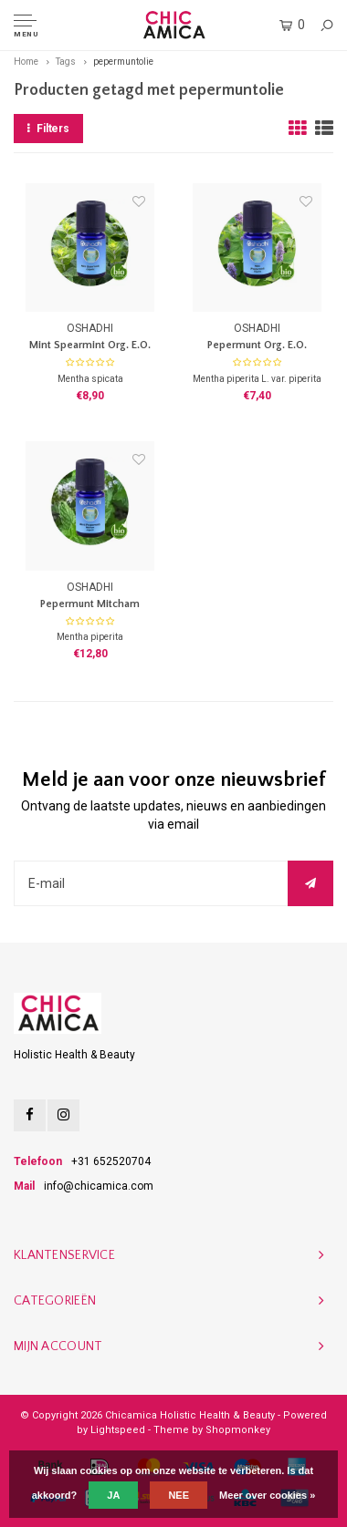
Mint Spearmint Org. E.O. (90, 345)
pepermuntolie (123, 62)
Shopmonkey (237, 1430)
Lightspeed (117, 1430)
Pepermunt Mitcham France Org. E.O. (90, 606)
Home (26, 62)
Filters (48, 128)
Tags (66, 62)
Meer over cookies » (267, 1495)
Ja (113, 1495)
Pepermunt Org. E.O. (257, 345)
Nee (178, 1495)
